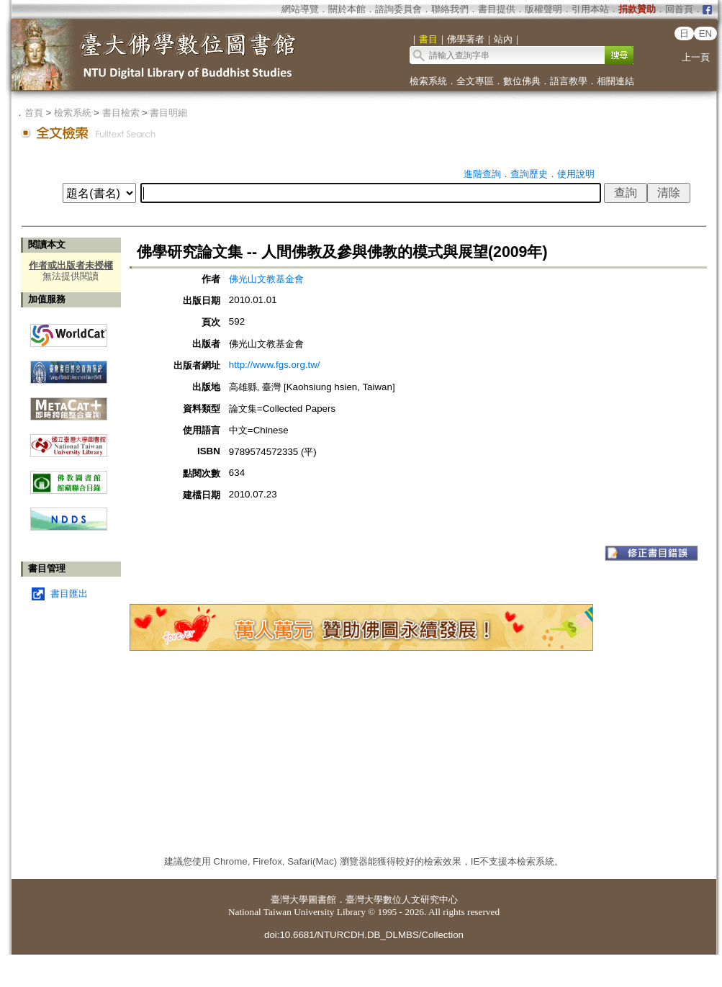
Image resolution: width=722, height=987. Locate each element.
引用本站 (590, 9)
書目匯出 (69, 593)
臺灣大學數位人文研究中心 (402, 899)
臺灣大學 (289, 899)
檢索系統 (428, 81)
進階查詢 (482, 173)
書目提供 (496, 9)
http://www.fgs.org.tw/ (274, 364)
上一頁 (696, 57)
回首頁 (679, 9)
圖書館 (322, 899)
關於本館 (347, 9)
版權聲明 (543, 9)
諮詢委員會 (398, 9)
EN (706, 33)
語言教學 (568, 81)
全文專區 (475, 81)
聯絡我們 (450, 9)
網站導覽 (300, 9)
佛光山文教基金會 (266, 279)
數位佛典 (522, 81)
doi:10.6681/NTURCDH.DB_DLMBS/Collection (364, 934)
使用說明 (576, 173)
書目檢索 (121, 112)
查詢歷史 (529, 173)
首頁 (33, 112)
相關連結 (615, 81)
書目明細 (168, 112)
